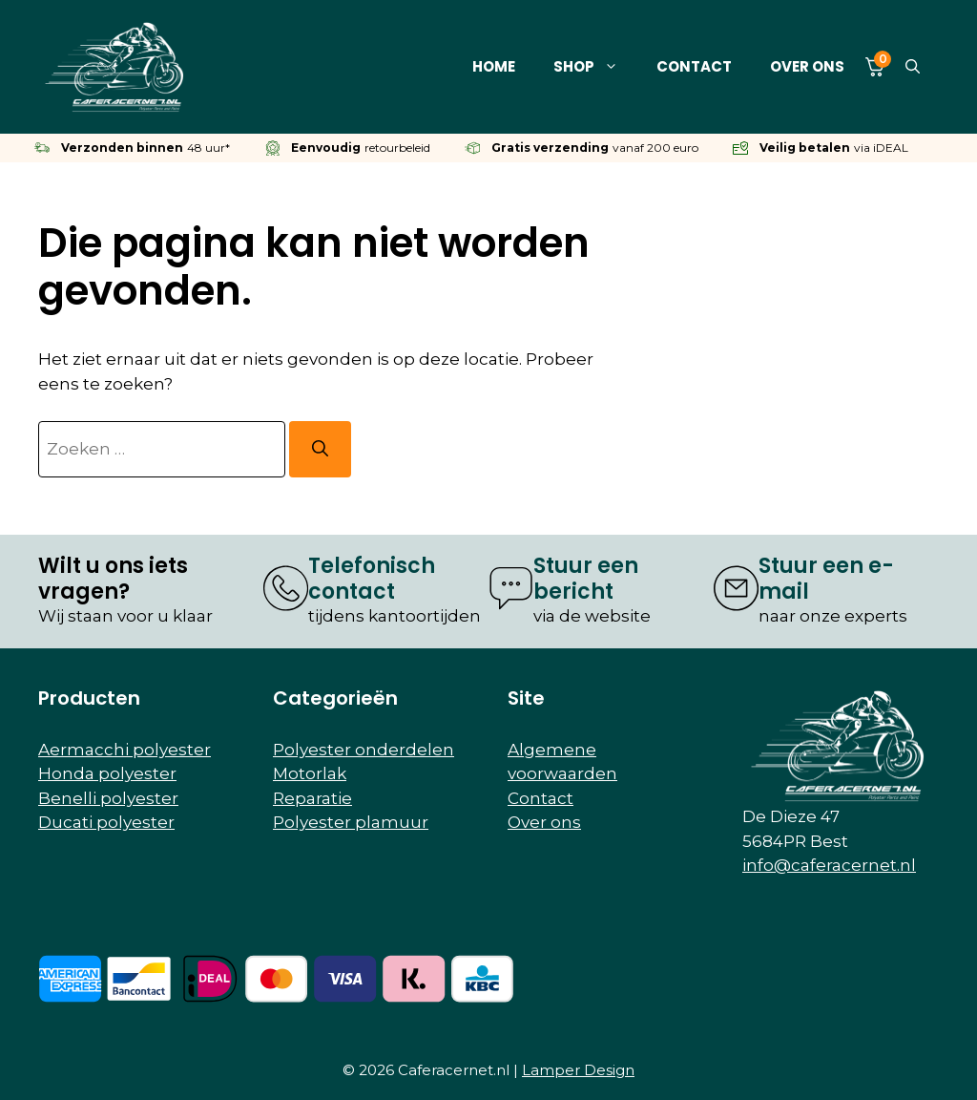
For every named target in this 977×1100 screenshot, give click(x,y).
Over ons (807, 66)
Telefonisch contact (371, 578)
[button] (912, 66)
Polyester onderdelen (363, 749)
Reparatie (312, 798)
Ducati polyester (106, 822)
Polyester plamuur (350, 822)
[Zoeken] (320, 449)
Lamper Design (578, 1070)
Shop (595, 66)
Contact (694, 66)
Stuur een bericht (585, 578)
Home (493, 66)
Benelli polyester (108, 798)
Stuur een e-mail (826, 578)
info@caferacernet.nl (829, 865)
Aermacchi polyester (124, 749)
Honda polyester (107, 773)
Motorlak (309, 773)
